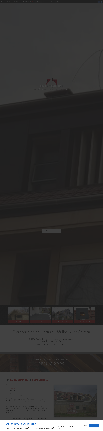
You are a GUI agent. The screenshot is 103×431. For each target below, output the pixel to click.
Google (52, 428)
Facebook (57, 428)
